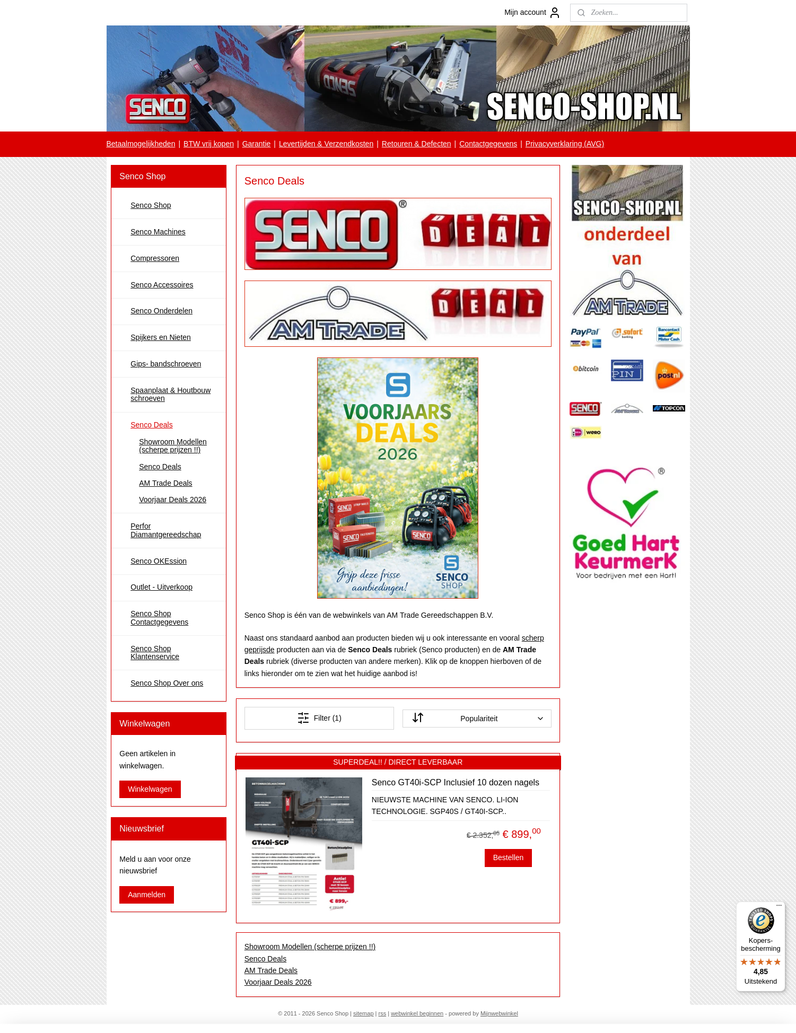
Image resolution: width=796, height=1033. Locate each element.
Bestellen (508, 857)
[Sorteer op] (477, 718)
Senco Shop (150, 205)
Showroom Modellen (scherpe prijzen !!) (309, 946)
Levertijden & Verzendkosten (326, 143)
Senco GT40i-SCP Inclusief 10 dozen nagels (455, 782)
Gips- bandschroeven (165, 364)
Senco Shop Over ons (166, 683)
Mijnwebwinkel (499, 1013)
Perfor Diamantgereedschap (165, 530)
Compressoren (154, 258)
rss (383, 1013)
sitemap (363, 1013)
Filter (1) (319, 718)
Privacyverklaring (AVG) (565, 143)
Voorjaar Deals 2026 (278, 982)
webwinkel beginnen (417, 1013)
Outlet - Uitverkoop (161, 587)
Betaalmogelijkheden (140, 143)
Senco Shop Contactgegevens (159, 617)
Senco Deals (265, 959)
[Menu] (779, 907)
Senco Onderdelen (161, 311)
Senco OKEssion (158, 561)
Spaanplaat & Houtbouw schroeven (170, 394)
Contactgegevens (488, 143)
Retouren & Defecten (416, 143)
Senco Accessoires (161, 285)
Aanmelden (146, 894)
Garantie (256, 143)
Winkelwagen (150, 789)
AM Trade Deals (271, 970)
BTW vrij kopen (208, 143)
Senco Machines (158, 231)
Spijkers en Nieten (160, 337)
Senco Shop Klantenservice (154, 652)
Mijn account (532, 12)
